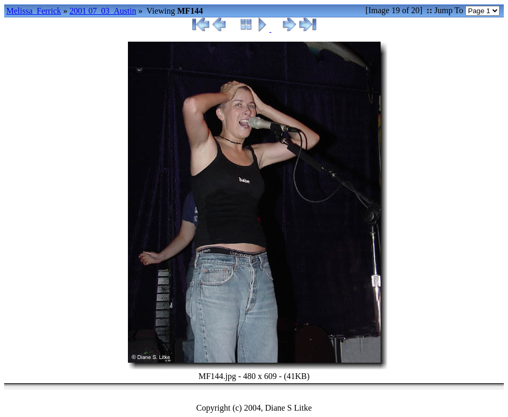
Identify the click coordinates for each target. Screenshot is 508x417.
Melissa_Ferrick (33, 10)
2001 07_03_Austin (102, 10)
